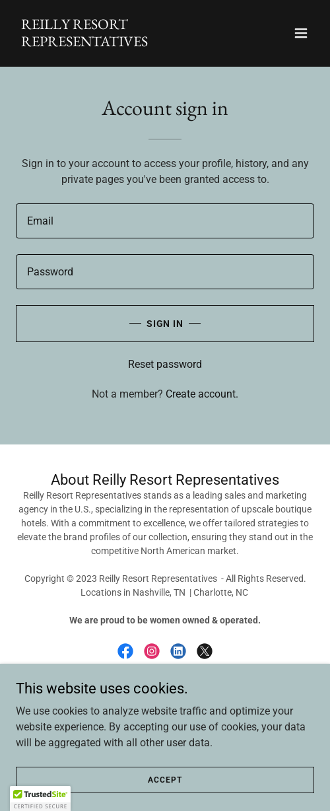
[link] (120, 42)
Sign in (165, 323)
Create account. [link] (202, 394)
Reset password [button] (165, 364)
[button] (301, 33)
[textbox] (165, 220)
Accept (165, 779)
